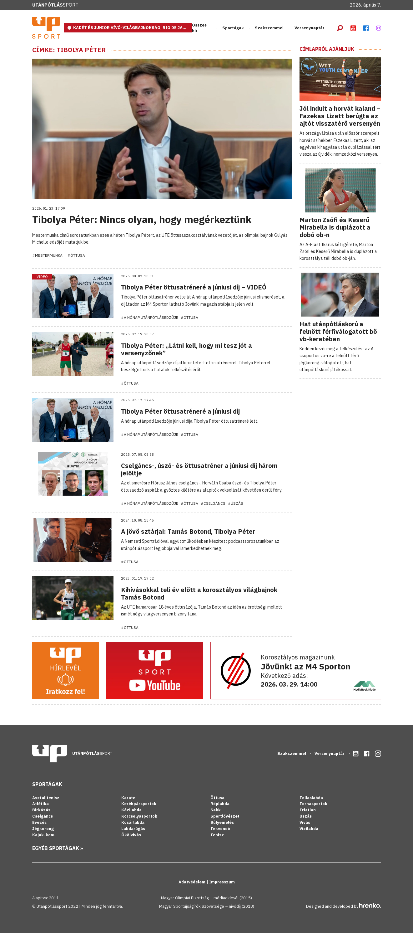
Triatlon (308, 810)
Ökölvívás (131, 835)
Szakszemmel (269, 28)
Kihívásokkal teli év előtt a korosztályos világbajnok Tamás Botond (199, 593)
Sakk (215, 810)
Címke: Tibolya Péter (69, 50)
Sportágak (233, 28)
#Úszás (235, 503)
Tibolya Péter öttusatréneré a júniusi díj (180, 411)
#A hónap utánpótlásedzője (149, 317)
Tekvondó (220, 828)
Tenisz (217, 835)
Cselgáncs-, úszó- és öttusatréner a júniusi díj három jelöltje (199, 469)
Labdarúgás (133, 828)
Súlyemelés (222, 822)
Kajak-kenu (44, 835)
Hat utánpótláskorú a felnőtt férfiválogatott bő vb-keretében (338, 331)
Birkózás (41, 810)
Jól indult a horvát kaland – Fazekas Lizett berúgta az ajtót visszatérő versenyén (340, 116)
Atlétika (40, 803)
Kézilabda (131, 810)
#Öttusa (76, 255)
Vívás (305, 822)
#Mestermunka (47, 255)
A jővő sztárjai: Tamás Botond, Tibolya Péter (188, 531)
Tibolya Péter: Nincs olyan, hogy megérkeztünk (141, 219)
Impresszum (222, 882)
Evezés (39, 822)
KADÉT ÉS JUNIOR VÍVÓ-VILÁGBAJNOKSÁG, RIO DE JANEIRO (132, 27)
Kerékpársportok (138, 803)
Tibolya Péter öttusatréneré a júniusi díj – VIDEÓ (193, 287)
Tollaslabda (311, 797)
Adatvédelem (192, 882)
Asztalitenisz (45, 797)
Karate (128, 797)
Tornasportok (313, 803)
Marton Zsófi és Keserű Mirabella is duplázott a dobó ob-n (335, 227)
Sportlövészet (224, 816)
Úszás (306, 816)
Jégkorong (43, 828)
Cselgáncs (42, 816)
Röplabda (219, 803)
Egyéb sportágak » (57, 848)
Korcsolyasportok (139, 816)
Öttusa (217, 797)
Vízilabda (309, 828)
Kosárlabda (132, 822)
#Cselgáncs (213, 503)
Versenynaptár (310, 28)
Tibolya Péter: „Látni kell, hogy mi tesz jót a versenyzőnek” (186, 349)
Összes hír (199, 27)
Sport (55, 5)
